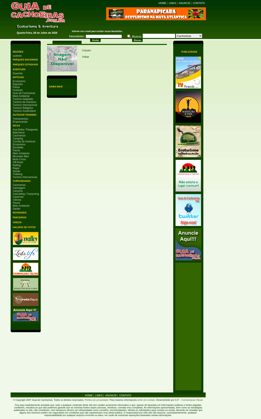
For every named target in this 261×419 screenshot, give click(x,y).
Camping (18, 138)
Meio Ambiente (21, 96)
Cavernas (18, 196)
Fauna (16, 150)
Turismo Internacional (25, 105)
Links (172, 3)
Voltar (85, 56)
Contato (199, 3)
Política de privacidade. (97, 400)
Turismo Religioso (23, 108)
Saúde (16, 171)
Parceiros (20, 217)
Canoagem (19, 187)
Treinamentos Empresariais (20, 120)
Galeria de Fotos (24, 227)
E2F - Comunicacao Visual (188, 400)
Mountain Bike (21, 156)
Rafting (17, 165)
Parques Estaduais (25, 64)
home (89, 395)
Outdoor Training (24, 115)
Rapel (16, 168)
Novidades (20, 212)
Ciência (17, 199)
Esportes (18, 73)
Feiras (16, 87)
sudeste (17, 55)
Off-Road (18, 162)
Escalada (18, 147)
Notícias (18, 77)
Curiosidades (22, 181)
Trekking (17, 174)
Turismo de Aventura (24, 102)
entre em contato (146, 400)
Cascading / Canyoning (26, 193)
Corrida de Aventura (24, 141)
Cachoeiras (19, 135)
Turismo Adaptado (23, 99)
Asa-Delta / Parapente (25, 129)
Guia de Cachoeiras (24, 93)
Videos (17, 222)
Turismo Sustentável (24, 110)
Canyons (18, 190)
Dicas (16, 125)
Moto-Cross (19, 159)
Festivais (18, 90)
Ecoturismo (19, 81)
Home (162, 3)
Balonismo (19, 132)
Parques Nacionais (25, 59)
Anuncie (184, 3)
